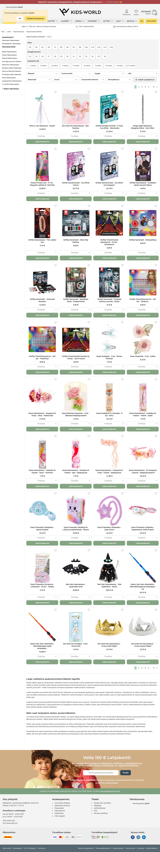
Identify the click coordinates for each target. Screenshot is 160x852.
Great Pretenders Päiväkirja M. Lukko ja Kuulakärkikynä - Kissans (76, 528)
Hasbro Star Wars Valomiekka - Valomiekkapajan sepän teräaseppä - (42, 646)
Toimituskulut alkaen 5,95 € (125, 27)
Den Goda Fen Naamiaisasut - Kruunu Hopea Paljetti (142, 645)
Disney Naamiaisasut (9, 55)
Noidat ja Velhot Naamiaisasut (12, 68)
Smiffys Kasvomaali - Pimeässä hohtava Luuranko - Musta (109, 300)
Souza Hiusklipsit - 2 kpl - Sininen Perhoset (109, 357)
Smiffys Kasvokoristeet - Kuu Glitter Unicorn (76, 184)
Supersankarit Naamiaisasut (12, 81)
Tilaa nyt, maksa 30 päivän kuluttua (39, 26)
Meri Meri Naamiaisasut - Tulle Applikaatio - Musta (109, 585)
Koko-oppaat (60, 816)
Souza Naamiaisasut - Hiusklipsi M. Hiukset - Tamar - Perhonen (42, 471)
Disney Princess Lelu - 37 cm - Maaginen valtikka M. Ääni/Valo (42, 184)
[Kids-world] (80, 12)
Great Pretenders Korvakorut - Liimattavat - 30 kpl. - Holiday (42, 585)
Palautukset (59, 808)
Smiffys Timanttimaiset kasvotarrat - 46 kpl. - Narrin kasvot (75, 357)
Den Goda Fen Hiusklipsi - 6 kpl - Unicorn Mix (75, 645)
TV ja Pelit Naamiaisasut (10, 84)
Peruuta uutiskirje (101, 813)
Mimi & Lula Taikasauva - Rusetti (42, 126)
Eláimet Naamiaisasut (9, 58)
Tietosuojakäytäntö (103, 848)
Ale (141, 21)
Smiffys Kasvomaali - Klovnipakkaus (143, 240)
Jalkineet (66, 21)
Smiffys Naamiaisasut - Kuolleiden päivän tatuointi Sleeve (142, 184)
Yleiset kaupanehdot (86, 848)
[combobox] (42, 136)
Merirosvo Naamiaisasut (10, 65)
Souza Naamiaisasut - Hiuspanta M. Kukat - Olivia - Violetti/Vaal (42, 414)
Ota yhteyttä (10, 799)
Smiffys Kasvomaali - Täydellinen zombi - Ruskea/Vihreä (75, 300)
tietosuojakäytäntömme (110, 791)
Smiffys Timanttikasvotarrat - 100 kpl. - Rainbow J (142, 300)
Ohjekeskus (59, 813)
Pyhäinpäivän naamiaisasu (11, 44)
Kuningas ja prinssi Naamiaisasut (12, 61)
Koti (2, 32)
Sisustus (132, 21)
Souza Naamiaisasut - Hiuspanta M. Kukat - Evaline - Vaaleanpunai (109, 471)
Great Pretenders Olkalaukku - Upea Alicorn (109, 528)
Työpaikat (97, 806)
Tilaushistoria (60, 811)
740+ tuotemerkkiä (85, 27)
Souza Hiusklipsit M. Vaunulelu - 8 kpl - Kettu (109, 414)
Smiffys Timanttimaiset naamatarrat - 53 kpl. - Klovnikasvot (109, 242)
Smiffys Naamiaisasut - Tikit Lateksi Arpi (42, 241)
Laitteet (108, 21)
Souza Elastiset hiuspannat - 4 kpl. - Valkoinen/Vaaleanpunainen (76, 414)
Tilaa (126, 772)
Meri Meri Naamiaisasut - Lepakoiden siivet (76, 585)
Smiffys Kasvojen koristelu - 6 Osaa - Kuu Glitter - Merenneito (109, 127)
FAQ (95, 811)
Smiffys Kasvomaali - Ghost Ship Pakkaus (75, 241)
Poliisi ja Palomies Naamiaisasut (12, 71)
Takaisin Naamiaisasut (10, 89)
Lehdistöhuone (99, 808)
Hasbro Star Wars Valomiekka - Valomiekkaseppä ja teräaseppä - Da (143, 586)
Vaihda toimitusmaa (35, 18)
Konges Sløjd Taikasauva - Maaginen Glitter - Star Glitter (142, 127)
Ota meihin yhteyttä (62, 803)
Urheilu (79, 21)
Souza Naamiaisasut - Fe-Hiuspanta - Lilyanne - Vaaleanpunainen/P (143, 471)
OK (20, 18)
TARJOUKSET (151, 21)
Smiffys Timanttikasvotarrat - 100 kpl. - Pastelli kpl (42, 357)
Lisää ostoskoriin (42, 142)
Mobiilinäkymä (151, 848)
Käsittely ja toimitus (62, 806)
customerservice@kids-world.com (25, 803)
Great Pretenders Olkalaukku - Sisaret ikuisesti (42, 528)
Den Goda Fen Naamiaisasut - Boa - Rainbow (76, 127)
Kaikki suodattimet (144, 80)
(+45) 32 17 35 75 (16, 806)
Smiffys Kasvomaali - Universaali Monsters (42, 300)
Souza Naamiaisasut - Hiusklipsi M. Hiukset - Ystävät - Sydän (142, 414)
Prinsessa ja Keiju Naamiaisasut (12, 74)
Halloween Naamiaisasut (10, 40)
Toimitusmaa (130, 848)
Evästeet (140, 848)
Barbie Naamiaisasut (9, 52)
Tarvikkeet (94, 21)
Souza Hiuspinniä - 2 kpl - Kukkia (142, 356)
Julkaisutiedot (117, 848)
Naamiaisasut (18, 32)
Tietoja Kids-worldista (102, 803)
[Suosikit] (55, 92)
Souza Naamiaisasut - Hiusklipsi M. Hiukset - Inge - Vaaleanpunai (75, 471)
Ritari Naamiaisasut (9, 78)
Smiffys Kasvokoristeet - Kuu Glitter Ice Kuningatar (109, 184)
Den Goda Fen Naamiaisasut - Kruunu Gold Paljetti (109, 645)
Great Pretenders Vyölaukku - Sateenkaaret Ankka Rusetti (142, 528)
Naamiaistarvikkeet (34, 32)
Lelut (120, 21)
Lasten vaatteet (49, 21)
